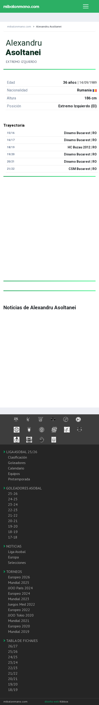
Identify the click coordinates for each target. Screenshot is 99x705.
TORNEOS (12, 571)
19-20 (13, 526)
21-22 (13, 515)
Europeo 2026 (19, 577)
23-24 (13, 504)
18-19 (13, 531)
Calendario (16, 468)
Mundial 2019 (18, 631)
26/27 (13, 646)
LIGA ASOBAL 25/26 (20, 452)
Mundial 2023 (18, 599)
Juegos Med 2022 (21, 604)
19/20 (13, 684)
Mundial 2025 (18, 582)
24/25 (13, 657)
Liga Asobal (17, 551)
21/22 (13, 673)
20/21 (13, 678)
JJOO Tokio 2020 (21, 615)
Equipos (14, 473)
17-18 (12, 537)
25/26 (13, 651)
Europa (13, 557)
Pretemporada (19, 479)
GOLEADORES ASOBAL (22, 488)
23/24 (13, 662)
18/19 (13, 689)
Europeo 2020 (19, 626)
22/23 (13, 668)
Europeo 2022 (19, 609)
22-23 (13, 510)
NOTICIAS (12, 546)
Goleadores (17, 462)
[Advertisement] (48, 233)
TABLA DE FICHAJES (20, 640)
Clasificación (17, 457)
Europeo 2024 (19, 593)
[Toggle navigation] (85, 6)
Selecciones (17, 562)
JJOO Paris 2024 (20, 588)
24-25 (13, 499)
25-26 (13, 493)
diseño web (52, 701)
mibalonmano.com (19, 26)
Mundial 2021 (18, 620)
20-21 (13, 520)
